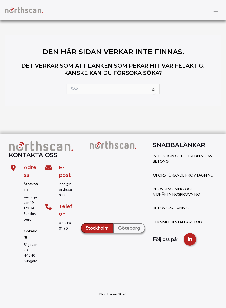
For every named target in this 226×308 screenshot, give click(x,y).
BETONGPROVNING (171, 208)
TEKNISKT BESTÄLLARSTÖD (177, 222)
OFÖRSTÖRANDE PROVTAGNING (183, 175)
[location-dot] (13, 168)
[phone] (48, 207)
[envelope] (48, 168)
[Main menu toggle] (215, 10)
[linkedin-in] (190, 239)
